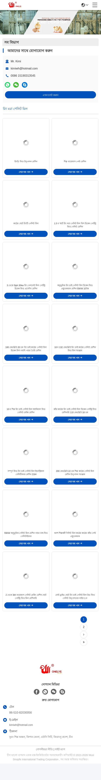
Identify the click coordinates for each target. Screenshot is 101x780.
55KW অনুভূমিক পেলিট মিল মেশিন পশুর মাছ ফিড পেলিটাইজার (26, 549)
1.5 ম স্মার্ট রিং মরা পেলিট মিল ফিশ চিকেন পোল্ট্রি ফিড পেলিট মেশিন (75, 229)
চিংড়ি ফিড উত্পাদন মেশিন (25, 163)
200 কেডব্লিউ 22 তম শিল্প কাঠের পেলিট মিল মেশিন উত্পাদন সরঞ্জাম (75, 485)
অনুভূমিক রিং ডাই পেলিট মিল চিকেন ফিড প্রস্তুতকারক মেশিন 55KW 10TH (75, 293)
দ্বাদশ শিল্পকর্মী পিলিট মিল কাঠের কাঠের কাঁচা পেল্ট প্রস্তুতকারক (75, 549)
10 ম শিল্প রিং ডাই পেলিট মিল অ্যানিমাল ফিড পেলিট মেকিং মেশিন (26, 421)
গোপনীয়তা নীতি (44, 765)
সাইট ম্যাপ (60, 765)
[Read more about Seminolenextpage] (83, 651)
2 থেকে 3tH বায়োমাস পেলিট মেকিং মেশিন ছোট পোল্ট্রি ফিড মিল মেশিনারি (26, 613)
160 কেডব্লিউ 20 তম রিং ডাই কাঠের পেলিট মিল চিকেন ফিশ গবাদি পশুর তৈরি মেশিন (26, 357)
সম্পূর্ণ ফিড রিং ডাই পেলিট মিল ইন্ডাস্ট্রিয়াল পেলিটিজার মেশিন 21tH (26, 485)
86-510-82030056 (20, 728)
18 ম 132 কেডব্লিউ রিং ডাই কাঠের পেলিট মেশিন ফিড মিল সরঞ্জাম (75, 357)
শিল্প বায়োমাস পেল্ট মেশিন (75, 163)
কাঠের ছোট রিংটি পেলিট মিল (25, 227)
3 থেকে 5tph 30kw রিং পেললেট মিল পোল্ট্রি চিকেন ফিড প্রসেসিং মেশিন (26, 293)
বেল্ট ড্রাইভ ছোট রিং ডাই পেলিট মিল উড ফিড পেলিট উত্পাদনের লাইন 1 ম (75, 613)
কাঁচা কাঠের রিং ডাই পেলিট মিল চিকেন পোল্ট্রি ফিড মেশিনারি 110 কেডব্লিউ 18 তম (75, 421)
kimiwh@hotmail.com (24, 68)
